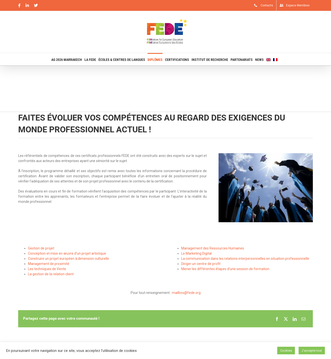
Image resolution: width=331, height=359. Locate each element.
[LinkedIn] (294, 318)
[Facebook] (277, 318)
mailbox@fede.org (186, 293)
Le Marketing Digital (196, 253)
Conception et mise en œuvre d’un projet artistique (67, 253)
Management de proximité (48, 264)
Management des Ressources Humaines (212, 248)
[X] (285, 318)
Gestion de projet (41, 248)
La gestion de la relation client (51, 274)
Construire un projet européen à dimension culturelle (68, 259)
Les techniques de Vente (47, 269)
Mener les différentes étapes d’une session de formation (225, 269)
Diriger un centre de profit (201, 264)
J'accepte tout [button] (312, 350)
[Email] (303, 318)
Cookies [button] (286, 350)
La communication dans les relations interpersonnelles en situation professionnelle (245, 259)
